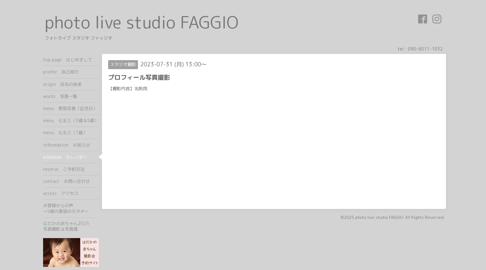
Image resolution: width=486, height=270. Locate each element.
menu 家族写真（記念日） (70, 108)
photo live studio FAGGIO (141, 22)
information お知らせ (66, 145)
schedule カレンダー (65, 157)
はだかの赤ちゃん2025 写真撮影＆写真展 (71, 226)
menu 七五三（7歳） (65, 132)
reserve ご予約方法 (64, 169)
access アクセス (60, 193)
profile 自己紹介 (61, 72)
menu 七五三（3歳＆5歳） (71, 120)
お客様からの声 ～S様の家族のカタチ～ (71, 208)
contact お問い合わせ (66, 181)
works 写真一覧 (60, 96)
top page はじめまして (67, 60)
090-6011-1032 (425, 49)
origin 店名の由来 (62, 84)
